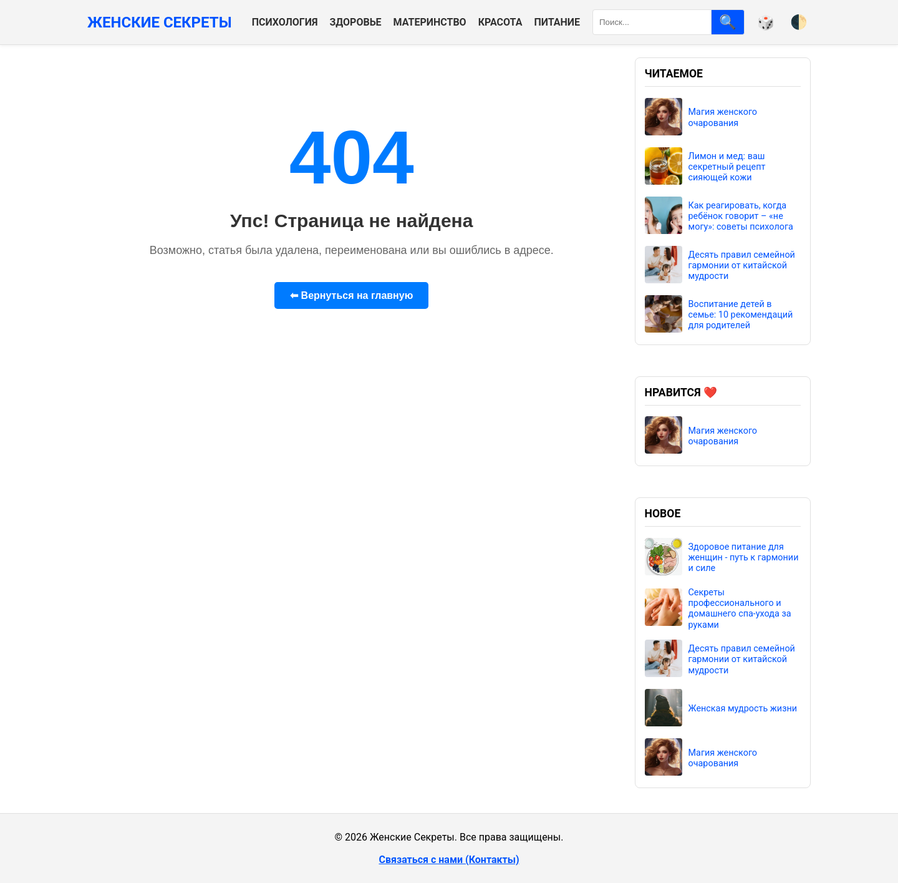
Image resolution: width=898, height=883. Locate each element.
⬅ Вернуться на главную (351, 295)
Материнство (429, 22)
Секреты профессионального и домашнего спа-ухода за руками (739, 608)
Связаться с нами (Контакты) (449, 860)
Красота (500, 22)
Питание (557, 22)
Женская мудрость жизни (743, 708)
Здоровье (355, 22)
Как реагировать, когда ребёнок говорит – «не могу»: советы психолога (740, 216)
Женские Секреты (159, 22)
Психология (285, 22)
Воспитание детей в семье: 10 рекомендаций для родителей (740, 315)
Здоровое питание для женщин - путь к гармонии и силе (743, 558)
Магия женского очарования (723, 117)
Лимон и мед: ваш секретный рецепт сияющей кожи (727, 167)
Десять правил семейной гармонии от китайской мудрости (741, 266)
